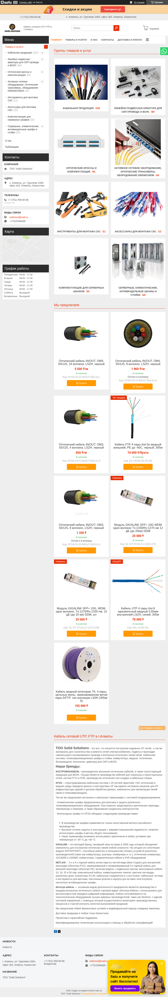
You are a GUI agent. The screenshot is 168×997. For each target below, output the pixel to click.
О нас (94, 40)
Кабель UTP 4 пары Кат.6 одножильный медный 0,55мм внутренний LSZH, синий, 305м (138, 611)
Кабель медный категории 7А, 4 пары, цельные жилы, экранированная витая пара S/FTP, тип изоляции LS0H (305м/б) (81, 696)
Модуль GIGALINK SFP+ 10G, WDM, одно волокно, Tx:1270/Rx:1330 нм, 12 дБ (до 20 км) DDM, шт (81, 611)
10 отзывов (139, 2)
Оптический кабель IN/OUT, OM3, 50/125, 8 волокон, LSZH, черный (81, 526)
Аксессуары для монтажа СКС (135, 231)
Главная (56, 40)
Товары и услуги (76, 40)
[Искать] (116, 28)
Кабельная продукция (78, 108)
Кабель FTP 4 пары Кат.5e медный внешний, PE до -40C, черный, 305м (138, 446)
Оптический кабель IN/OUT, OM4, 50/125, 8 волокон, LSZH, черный (138, 362)
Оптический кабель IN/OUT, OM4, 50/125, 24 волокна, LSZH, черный (81, 362)
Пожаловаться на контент (95, 994)
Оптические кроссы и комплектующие (19, 73)
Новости (7, 947)
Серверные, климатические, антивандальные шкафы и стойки (138, 291)
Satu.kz (98, 990)
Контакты (107, 40)
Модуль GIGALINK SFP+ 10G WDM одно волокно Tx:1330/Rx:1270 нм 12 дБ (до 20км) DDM (138, 528)
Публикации (12, 146)
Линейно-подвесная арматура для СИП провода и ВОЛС (23, 62)
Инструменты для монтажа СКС (79, 231)
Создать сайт (25, 2)
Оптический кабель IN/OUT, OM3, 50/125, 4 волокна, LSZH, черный (81, 446)
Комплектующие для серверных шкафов (19, 118)
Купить (83, 383)
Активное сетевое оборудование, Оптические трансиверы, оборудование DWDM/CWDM (138, 172)
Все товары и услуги (150, 728)
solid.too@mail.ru (18, 217)
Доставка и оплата (130, 40)
